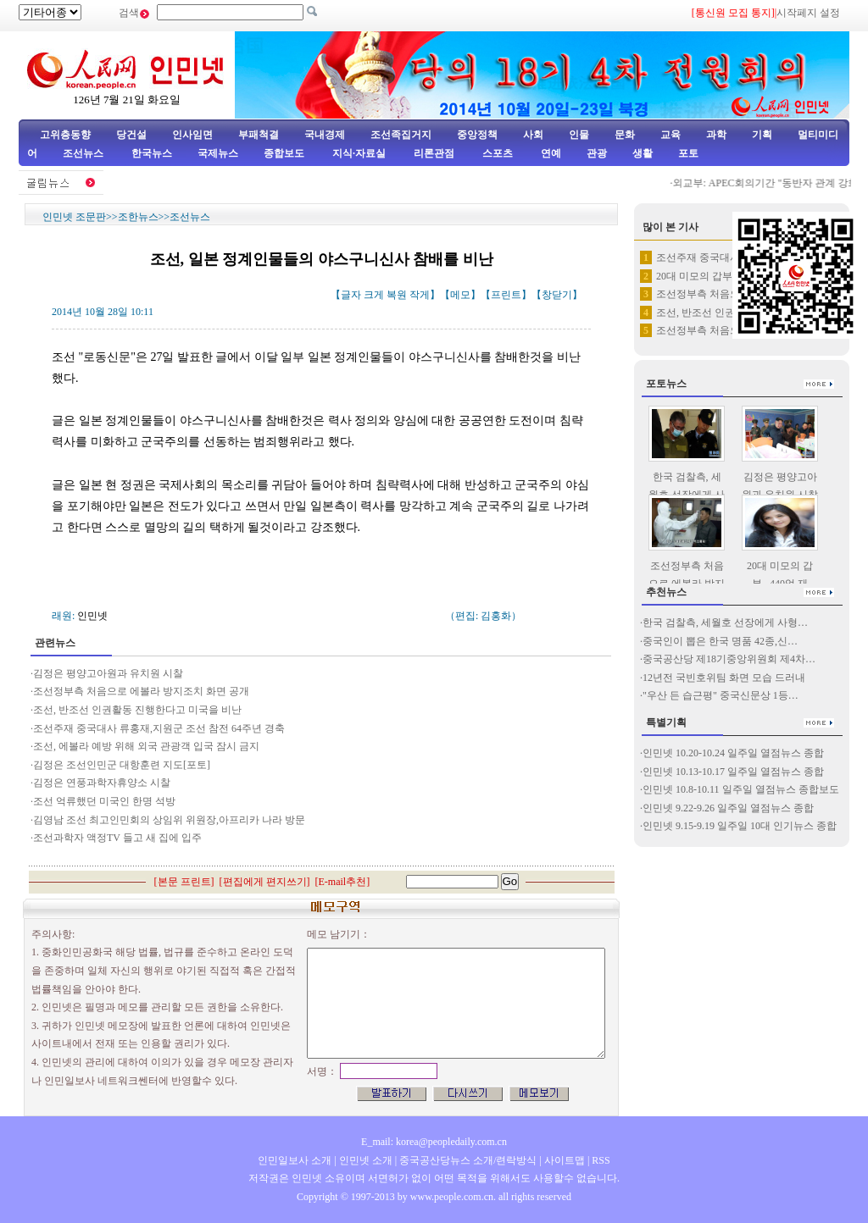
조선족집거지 (400, 135)
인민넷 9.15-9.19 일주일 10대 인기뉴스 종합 (740, 826)
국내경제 (324, 135)
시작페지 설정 (808, 13)
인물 (579, 135)
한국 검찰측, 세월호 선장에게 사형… (725, 622)
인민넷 (92, 616)
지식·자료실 (360, 153)
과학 (716, 135)
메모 (460, 295)
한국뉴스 (151, 153)
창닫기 (557, 295)
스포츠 (496, 153)
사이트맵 (564, 1160)
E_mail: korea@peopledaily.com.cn (434, 1142)
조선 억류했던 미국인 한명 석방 (104, 801)
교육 (670, 135)
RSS (600, 1160)
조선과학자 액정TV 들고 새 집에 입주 (117, 838)
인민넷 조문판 (74, 217)
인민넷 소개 (364, 1160)
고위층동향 (65, 135)
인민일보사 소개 (294, 1160)
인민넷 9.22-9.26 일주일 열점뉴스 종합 (728, 808)
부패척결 (258, 135)
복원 (397, 295)
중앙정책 (477, 135)
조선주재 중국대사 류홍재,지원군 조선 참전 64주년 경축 (159, 728)
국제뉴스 (218, 153)
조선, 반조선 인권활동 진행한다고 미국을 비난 (137, 710)
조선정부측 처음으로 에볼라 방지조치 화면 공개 (141, 691)
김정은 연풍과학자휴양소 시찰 (101, 783)
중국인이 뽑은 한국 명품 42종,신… (720, 641)
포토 (688, 153)
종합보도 (284, 153)
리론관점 (434, 153)
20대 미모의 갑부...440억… (716, 276)
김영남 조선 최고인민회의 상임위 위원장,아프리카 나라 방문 (169, 820)
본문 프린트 (184, 882)
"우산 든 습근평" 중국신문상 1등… (720, 695)
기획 (762, 135)
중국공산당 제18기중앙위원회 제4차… (729, 659)
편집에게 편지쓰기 (265, 882)
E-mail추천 (343, 882)
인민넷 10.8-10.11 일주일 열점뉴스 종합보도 (741, 789)
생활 (642, 153)
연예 (549, 153)
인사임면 (192, 135)
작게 (419, 295)
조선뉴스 (84, 153)
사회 (533, 135)
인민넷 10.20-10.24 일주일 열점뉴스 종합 (733, 753)
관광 (597, 153)
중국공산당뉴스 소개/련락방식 (468, 1160)
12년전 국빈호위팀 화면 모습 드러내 (724, 677)
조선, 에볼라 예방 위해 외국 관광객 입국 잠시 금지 (146, 746)
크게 (374, 295)
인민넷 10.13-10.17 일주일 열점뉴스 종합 (733, 772)
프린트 (506, 295)
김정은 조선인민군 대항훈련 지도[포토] (121, 765)
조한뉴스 (138, 217)
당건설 (131, 135)
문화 (625, 135)
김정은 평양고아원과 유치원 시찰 (108, 673)
